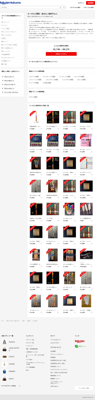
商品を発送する (8, 88)
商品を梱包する (8, 80)
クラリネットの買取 (49, 76)
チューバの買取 (34, 83)
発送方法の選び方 (8, 84)
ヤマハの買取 (33, 97)
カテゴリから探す (75, 7)
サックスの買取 (79, 76)
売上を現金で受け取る (10, 92)
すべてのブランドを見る (8, 386)
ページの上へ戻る (84, 388)
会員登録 (91, 3)
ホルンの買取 (81, 79)
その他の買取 (47, 83)
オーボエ (82, 262)
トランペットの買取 (35, 79)
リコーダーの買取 (67, 79)
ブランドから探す (89, 7)
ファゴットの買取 (64, 76)
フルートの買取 (34, 76)
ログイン (81, 3)
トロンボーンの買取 (52, 79)
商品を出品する (8, 76)
